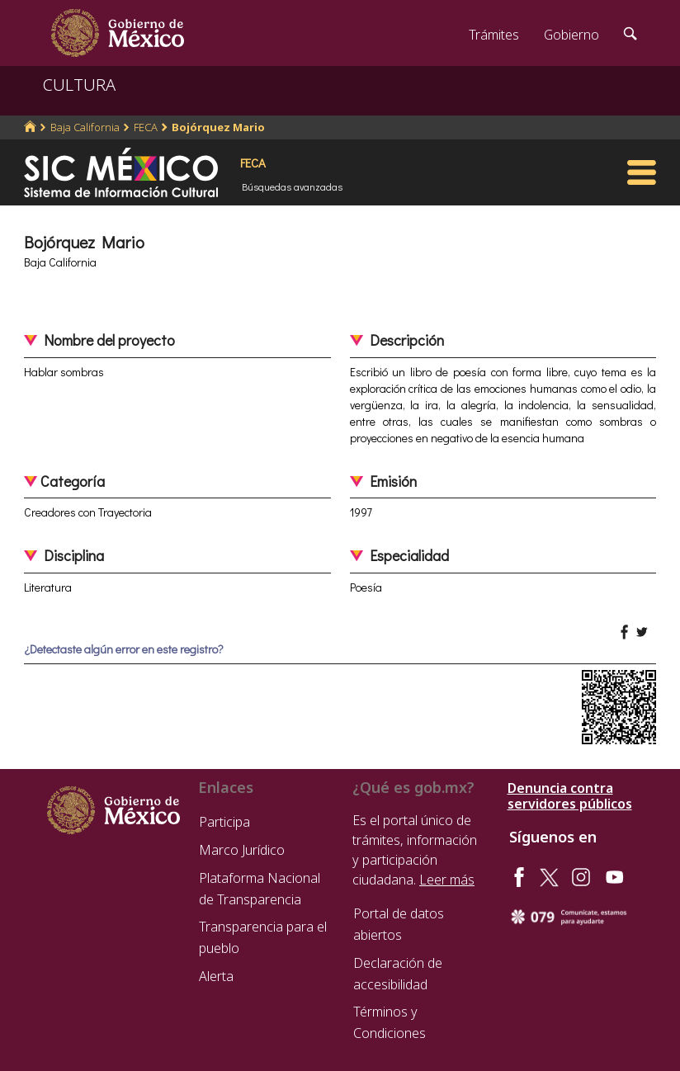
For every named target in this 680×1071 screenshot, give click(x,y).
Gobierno (571, 35)
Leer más (447, 879)
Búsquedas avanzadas (292, 186)
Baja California (85, 127)
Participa (224, 822)
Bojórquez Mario (218, 127)
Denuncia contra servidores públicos (570, 796)
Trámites (494, 35)
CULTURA (79, 84)
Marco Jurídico (242, 850)
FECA (146, 127)
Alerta (216, 976)
